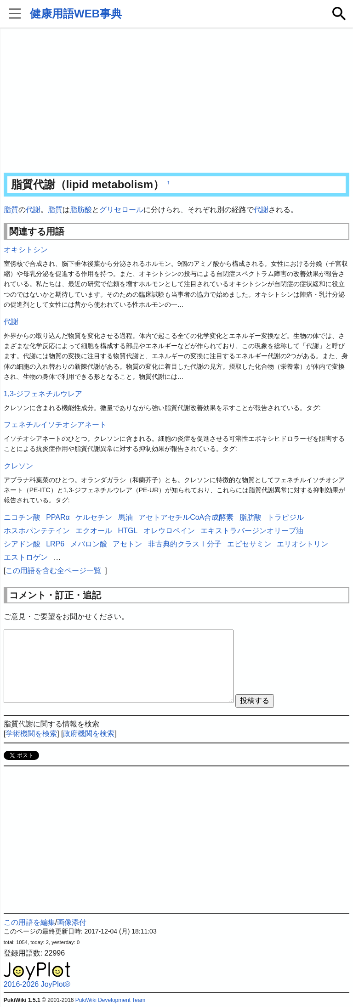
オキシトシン (26, 249)
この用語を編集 (29, 922)
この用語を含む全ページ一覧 (53, 570)
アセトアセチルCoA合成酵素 (185, 517)
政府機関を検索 (88, 733)
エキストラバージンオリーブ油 (251, 530)
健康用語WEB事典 (76, 13)
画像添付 (71, 922)
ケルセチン (93, 517)
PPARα (58, 517)
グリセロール (121, 210)
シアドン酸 (22, 544)
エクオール (93, 530)
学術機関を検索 (31, 733)
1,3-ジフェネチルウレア (43, 394)
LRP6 (55, 544)
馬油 (125, 517)
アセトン (127, 544)
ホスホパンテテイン (37, 530)
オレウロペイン (169, 530)
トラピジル (285, 517)
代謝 (33, 210)
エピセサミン (249, 544)
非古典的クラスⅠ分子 (185, 544)
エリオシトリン (302, 544)
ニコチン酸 (22, 517)
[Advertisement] (177, 101)
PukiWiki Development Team (110, 1000)
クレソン (18, 466)
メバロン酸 (88, 544)
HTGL (128, 530)
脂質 (11, 210)
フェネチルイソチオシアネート (55, 424)
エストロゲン (26, 557)
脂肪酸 (81, 210)
